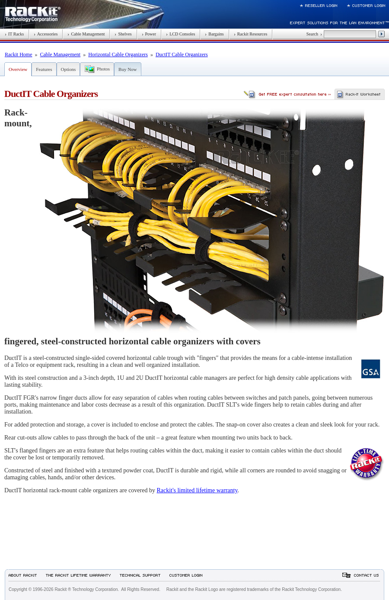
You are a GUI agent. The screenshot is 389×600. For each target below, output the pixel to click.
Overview (18, 69)
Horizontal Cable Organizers (118, 54)
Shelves (123, 34)
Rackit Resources (251, 34)
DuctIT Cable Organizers (182, 54)
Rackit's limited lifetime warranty (196, 490)
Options (68, 69)
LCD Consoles (180, 34)
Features (44, 69)
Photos (103, 68)
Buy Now (127, 69)
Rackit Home (18, 54)
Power (149, 34)
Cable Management (86, 34)
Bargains (214, 34)
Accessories (45, 34)
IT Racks (14, 34)
